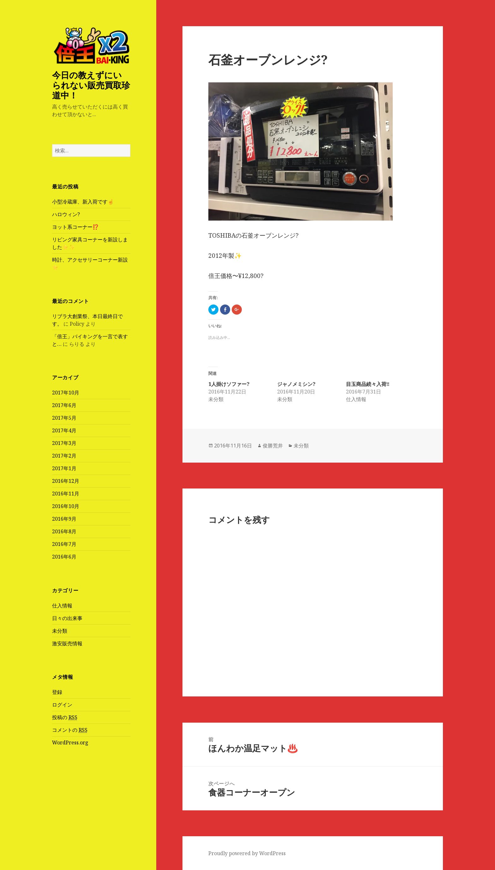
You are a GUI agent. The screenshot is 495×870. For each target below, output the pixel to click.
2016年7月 (64, 544)
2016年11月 (65, 493)
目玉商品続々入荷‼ (368, 384)
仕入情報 (62, 605)
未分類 (59, 630)
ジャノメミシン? (296, 384)
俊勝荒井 (273, 445)
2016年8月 (64, 531)
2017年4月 (64, 430)
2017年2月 (64, 455)
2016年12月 (65, 480)
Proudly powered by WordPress (247, 853)
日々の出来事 (67, 618)
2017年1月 (64, 468)
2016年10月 (65, 506)
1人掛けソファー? (228, 384)
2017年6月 (64, 405)
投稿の (64, 717)
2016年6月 (64, 556)
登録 (57, 692)
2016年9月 (64, 518)
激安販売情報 (67, 643)
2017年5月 (64, 417)
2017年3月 (64, 443)
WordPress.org (70, 742)
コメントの (69, 730)
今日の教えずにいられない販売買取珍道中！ (91, 85)
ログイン (62, 704)
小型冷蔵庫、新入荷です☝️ (83, 201)
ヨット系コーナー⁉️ (75, 226)
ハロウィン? (66, 214)
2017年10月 (65, 392)
